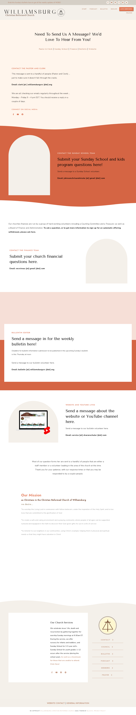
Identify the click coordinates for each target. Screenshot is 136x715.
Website (93, 49)
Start (81, 10)
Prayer (129, 14)
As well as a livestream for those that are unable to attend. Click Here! (65, 660)
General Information (77, 703)
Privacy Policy (100, 711)
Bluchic (90, 711)
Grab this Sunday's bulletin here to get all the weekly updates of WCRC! (37, 2)
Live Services (126, 10)
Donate (113, 10)
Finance (73, 49)
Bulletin (102, 10)
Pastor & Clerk (45, 49)
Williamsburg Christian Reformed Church (57, 711)
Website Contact (56, 703)
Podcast (91, 10)
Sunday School (61, 49)
